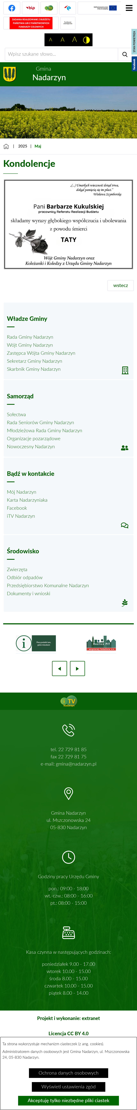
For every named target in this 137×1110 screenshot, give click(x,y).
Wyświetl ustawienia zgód (68, 1086)
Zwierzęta (17, 569)
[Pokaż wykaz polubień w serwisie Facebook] (134, 63)
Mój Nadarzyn (21, 492)
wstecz (120, 285)
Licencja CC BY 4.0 (68, 1033)
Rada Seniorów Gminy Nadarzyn (40, 422)
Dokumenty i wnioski (28, 593)
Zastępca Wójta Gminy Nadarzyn (41, 353)
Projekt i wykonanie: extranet (68, 1018)
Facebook (17, 508)
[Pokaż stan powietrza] (134, 42)
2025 (22, 146)
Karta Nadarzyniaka (27, 500)
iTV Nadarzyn (21, 516)
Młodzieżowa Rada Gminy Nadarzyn (44, 430)
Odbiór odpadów (25, 577)
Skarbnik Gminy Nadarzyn (34, 369)
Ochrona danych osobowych (69, 1073)
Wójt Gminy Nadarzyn (30, 345)
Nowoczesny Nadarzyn (31, 446)
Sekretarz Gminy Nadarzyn (34, 361)
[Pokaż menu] (129, 8)
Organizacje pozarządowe (33, 438)
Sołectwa (16, 414)
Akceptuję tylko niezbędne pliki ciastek (68, 1100)
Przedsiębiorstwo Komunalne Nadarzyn (48, 585)
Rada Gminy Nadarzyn (30, 337)
